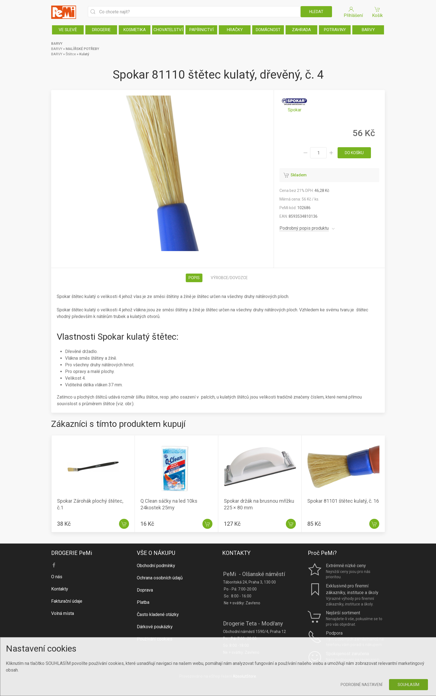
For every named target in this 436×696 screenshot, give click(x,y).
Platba (143, 602)
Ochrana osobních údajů (160, 577)
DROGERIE (101, 29)
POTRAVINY (335, 29)
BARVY (368, 29)
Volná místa (62, 613)
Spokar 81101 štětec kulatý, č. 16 (343, 501)
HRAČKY (235, 29)
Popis (194, 278)
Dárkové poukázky (155, 626)
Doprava (145, 590)
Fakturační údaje (66, 601)
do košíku (354, 153)
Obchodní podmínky (156, 565)
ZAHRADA (301, 29)
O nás (56, 576)
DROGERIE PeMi (71, 553)
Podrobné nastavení (361, 684)
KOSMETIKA (134, 29)
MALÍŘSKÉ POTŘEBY (82, 49)
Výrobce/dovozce (229, 278)
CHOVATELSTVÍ (168, 29)
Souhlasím (408, 684)
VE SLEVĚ (68, 29)
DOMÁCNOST (268, 29)
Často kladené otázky (158, 614)
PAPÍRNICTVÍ (201, 29)
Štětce (71, 54)
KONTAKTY (236, 553)
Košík (377, 12)
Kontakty (59, 589)
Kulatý (84, 54)
